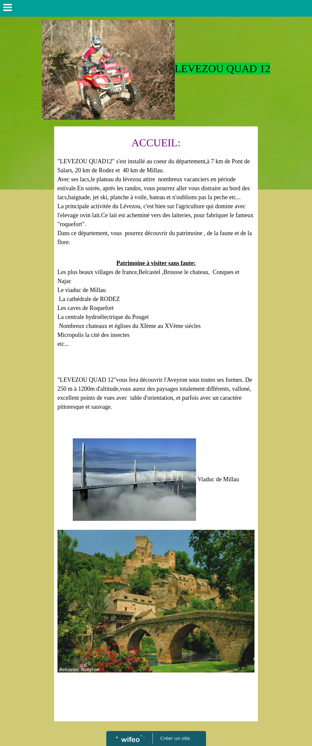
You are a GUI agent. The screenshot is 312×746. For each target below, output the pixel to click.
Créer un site (175, 738)
